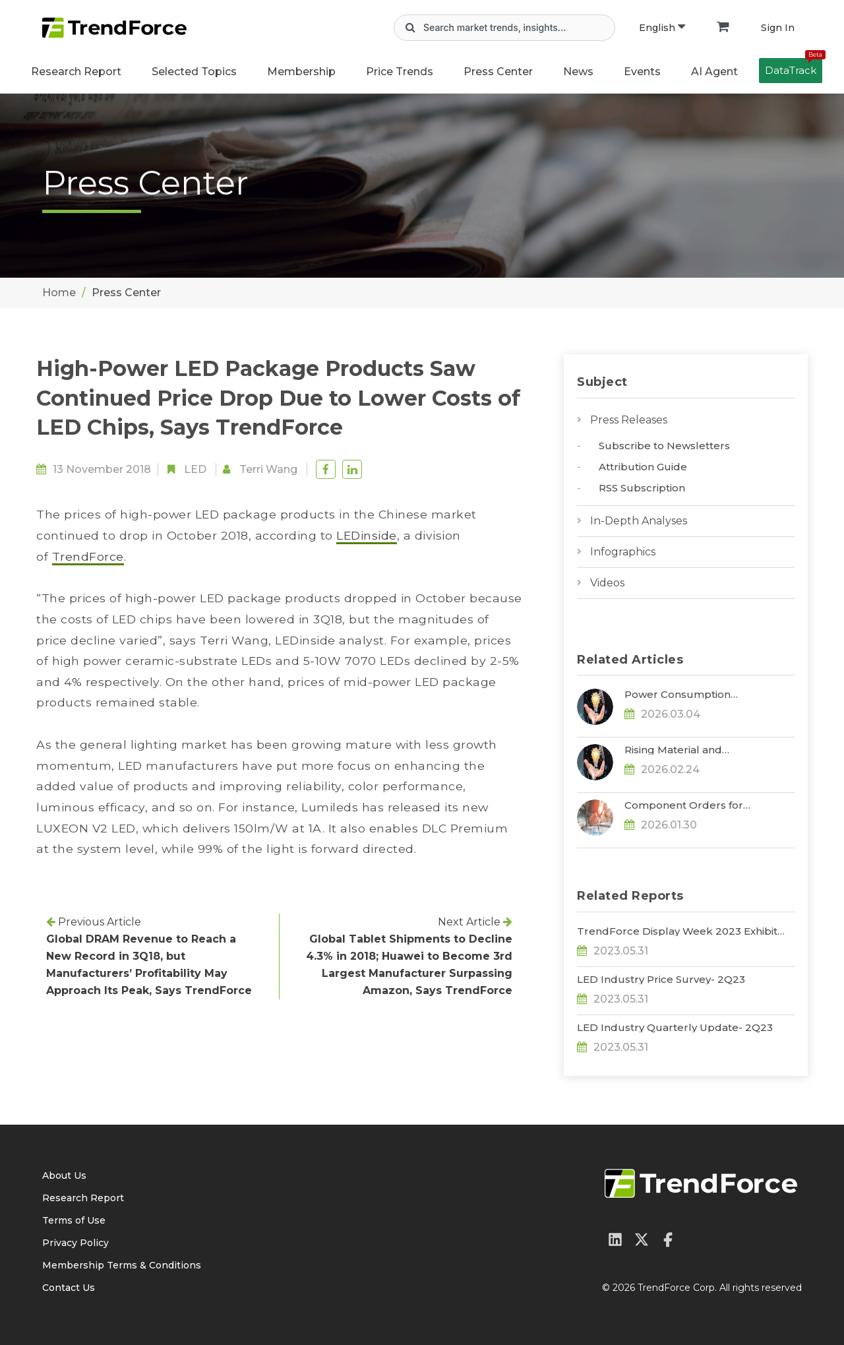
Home (59, 292)
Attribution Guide (643, 466)
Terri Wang (268, 469)
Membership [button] (301, 71)
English (662, 28)
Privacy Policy (75, 1243)
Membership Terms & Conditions (121, 1265)
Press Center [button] (498, 71)
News (578, 71)
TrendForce (88, 556)
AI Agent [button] (714, 71)
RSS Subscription (642, 488)
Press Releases (628, 420)
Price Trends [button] (399, 71)
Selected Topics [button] (194, 71)
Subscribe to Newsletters (664, 445)
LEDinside (366, 535)
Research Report (76, 71)
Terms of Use (74, 1220)
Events (642, 71)
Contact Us (68, 1288)
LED (195, 469)
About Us (64, 1175)
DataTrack (793, 67)
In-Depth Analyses (638, 521)
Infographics (622, 552)
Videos (607, 583)
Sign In (778, 28)
